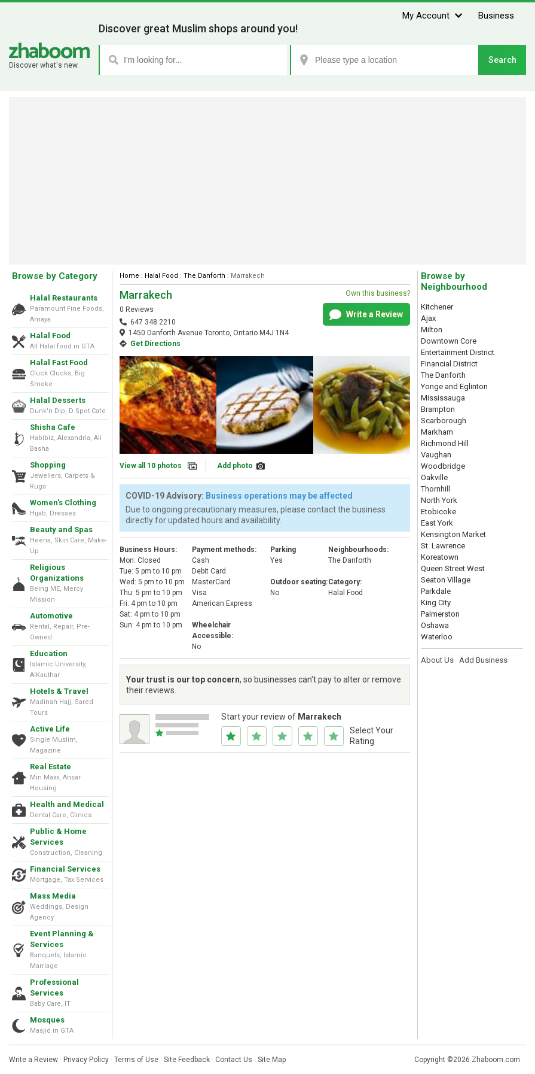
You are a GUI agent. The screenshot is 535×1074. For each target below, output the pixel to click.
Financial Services (65, 868)
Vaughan (436, 454)
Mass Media (53, 895)
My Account (426, 15)
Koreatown (439, 557)
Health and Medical (67, 804)
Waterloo (437, 636)
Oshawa (435, 625)
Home (129, 276)
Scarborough (443, 420)
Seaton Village (445, 579)
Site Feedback (187, 1059)
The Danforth (204, 276)
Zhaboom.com (496, 1059)
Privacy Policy (86, 1059)
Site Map (272, 1059)
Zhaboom (49, 50)
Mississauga (443, 397)
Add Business (483, 660)
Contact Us (233, 1059)
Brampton (438, 409)
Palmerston (440, 613)
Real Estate (50, 766)
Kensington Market (453, 534)
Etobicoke (438, 511)
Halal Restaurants (63, 297)
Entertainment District (457, 352)
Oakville (434, 477)
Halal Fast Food (59, 362)
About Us (437, 660)
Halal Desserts (57, 400)
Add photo (235, 466)
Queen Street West (453, 568)
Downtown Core (448, 340)
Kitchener (437, 306)
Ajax (428, 318)
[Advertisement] (267, 181)
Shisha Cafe (52, 427)
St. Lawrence (443, 545)
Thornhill (435, 488)
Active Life (50, 728)
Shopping (48, 464)
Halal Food (50, 335)
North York (439, 500)
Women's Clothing (63, 502)
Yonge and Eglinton (454, 386)
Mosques (47, 1019)
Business (496, 15)
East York (437, 522)
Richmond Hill (445, 443)
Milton (431, 329)
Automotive (51, 615)
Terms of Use (136, 1059)
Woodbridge (443, 466)
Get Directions (155, 343)
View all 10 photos (151, 466)
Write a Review (366, 315)
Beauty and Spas (61, 529)
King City (436, 602)
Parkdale (436, 591)
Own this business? (378, 293)
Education (49, 653)
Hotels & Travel (59, 691)
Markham (437, 431)
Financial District (449, 363)
